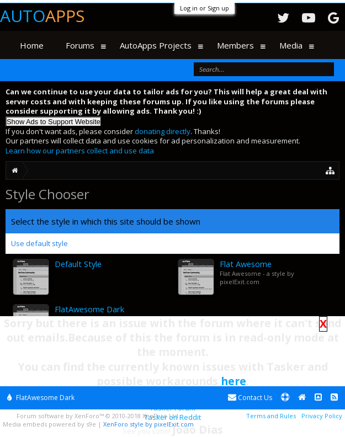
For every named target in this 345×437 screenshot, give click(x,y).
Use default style (39, 243)
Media (290, 45)
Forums (80, 45)
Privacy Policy (321, 416)
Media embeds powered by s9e (49, 424)
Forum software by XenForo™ (98, 416)
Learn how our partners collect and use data (80, 151)
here (233, 381)
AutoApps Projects (156, 45)
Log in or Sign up (204, 8)
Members (235, 45)
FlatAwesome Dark (41, 397)
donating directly (162, 131)
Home (32, 45)
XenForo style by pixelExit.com (148, 424)
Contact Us (250, 397)
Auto (42, 15)
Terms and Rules (271, 416)
